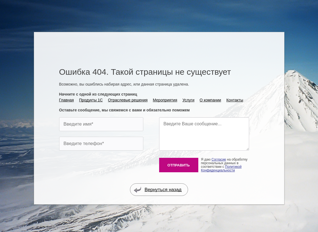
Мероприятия (165, 100)
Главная (66, 100)
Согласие (219, 159)
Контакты (234, 100)
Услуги (188, 100)
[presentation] (101, 167)
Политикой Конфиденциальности (221, 168)
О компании (210, 100)
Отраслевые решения (128, 100)
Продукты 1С (91, 100)
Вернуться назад (157, 190)
